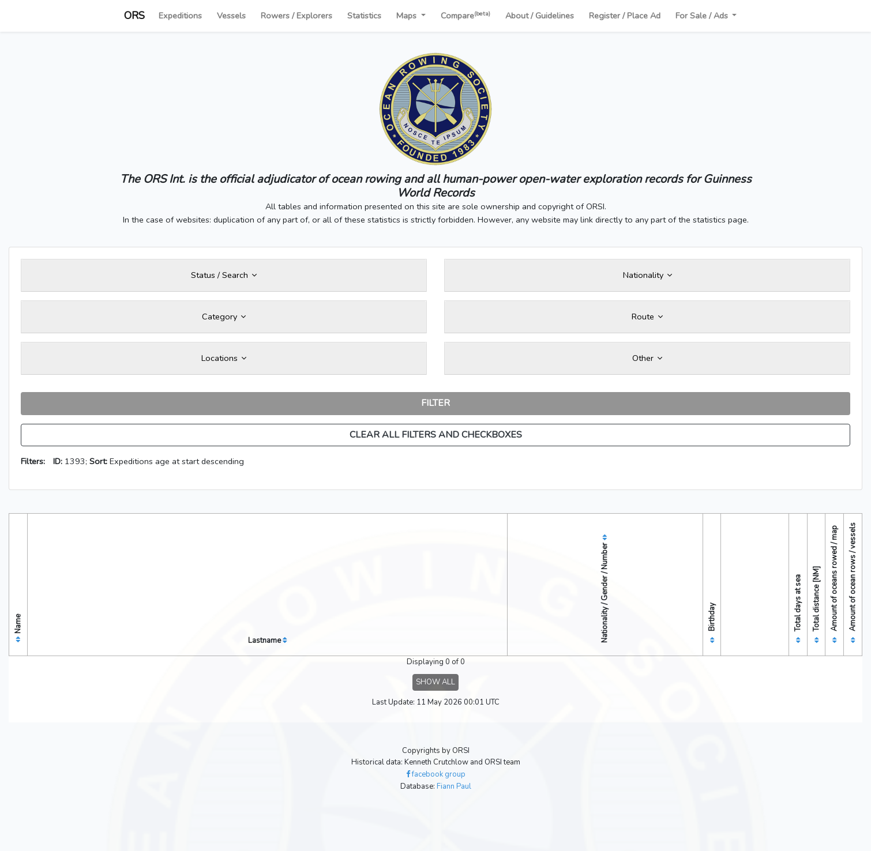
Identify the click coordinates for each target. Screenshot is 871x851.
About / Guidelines (539, 15)
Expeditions (180, 15)
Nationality (647, 275)
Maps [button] (407, 15)
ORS (134, 15)
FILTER (435, 403)
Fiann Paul (454, 786)
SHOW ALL (435, 682)
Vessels (231, 15)
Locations (223, 358)
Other (647, 358)
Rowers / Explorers (296, 15)
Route (647, 316)
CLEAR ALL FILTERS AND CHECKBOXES (436, 434)
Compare (465, 15)
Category (224, 316)
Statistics (364, 15)
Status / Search (224, 275)
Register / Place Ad (624, 15)
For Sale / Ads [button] (702, 15)
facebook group (435, 774)
